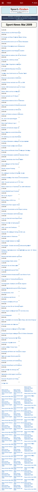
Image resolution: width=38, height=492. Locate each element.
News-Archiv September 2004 (28, 486)
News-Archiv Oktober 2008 (17, 438)
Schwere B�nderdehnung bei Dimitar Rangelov (14, 288)
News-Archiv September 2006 (28, 462)
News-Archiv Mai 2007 (7, 456)
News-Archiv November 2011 (6, 402)
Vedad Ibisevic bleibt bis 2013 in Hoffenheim (13, 100)
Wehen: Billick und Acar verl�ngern (11, 91)
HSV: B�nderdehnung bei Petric (10, 270)
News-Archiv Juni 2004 (30, 489)
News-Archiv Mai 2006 (7, 468)
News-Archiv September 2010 (28, 414)
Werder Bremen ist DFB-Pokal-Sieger (11, 32)
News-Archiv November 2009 (6, 426)
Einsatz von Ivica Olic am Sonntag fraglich (12, 306)
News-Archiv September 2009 (28, 426)
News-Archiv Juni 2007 (30, 453)
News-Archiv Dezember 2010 (28, 411)
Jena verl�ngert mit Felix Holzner (10, 164)
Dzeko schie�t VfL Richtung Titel (10, 369)
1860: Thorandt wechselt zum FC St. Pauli (12, 182)
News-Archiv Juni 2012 (30, 393)
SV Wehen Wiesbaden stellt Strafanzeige (12, 213)
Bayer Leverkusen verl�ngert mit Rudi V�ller (13, 329)
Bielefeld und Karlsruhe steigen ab (10, 127)
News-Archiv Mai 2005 (7, 480)
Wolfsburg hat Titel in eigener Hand (11, 204)
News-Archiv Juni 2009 (30, 429)
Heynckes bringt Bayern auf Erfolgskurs (12, 365)
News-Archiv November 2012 (6, 390)
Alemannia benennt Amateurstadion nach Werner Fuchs (16, 274)
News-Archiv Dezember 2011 (28, 399)
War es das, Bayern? (7, 195)
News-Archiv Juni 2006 (30, 465)
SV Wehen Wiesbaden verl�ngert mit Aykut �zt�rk (15, 141)
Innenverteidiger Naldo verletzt (9, 261)
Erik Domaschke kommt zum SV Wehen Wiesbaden (15, 41)
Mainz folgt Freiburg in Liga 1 (9, 123)
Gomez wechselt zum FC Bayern (10, 96)
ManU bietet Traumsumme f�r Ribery (11, 338)
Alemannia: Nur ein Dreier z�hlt (10, 265)
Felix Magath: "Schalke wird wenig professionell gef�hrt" (16, 245)
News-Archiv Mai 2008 (7, 444)
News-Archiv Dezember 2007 (28, 447)
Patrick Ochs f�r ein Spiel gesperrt (11, 223)
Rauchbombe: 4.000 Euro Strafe (10, 59)
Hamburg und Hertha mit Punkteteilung (12, 360)
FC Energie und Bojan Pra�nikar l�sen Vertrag (14, 37)
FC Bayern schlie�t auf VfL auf (10, 301)
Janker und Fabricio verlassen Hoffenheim (12, 114)
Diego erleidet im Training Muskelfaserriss (12, 279)
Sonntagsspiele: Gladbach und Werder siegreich (14, 283)
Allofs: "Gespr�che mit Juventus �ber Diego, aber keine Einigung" (19, 320)
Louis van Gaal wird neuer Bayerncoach (12, 218)
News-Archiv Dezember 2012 (28, 387)
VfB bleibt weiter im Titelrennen (10, 236)
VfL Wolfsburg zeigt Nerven (9, 297)
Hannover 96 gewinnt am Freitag (10, 378)
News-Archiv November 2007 (6, 450)
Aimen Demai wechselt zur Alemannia (11, 109)
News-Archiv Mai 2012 (7, 396)
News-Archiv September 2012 (28, 390)
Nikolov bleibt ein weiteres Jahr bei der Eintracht (14, 55)
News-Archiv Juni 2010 (30, 417)
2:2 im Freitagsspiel (7, 315)
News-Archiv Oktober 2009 (17, 426)
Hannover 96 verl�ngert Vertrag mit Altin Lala (13, 232)
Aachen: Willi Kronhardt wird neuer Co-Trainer (13, 87)
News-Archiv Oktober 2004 (17, 486)
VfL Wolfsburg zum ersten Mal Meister (11, 136)
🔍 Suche (34, 2)
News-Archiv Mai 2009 (7, 432)
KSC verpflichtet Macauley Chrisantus (11, 68)
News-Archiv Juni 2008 (30, 441)
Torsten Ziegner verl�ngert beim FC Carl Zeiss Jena (15, 310)
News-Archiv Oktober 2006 (17, 462)
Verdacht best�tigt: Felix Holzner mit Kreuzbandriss (15, 177)
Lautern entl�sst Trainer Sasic (9, 347)
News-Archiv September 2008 (28, 438)
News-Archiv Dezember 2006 (28, 459)
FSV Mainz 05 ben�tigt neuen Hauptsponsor (13, 46)
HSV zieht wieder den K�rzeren (10, 324)
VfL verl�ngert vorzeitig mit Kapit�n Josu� (13, 173)
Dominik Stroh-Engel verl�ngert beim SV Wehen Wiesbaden (17, 333)
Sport (21, 2)
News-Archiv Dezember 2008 (28, 435)
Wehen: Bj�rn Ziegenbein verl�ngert (11, 64)
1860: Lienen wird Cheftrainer (9, 227)
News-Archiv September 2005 (28, 474)
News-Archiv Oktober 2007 (17, 450)
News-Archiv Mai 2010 (7, 420)
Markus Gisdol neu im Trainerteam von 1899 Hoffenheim (16, 186)
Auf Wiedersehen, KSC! (8, 292)
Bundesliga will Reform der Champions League (14, 351)
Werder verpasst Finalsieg (8, 168)
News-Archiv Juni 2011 (30, 405)
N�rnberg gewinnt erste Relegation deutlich (13, 50)
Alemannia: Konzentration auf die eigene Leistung (14, 209)
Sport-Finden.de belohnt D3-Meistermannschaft (14, 105)
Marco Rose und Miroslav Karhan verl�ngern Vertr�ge (16, 150)
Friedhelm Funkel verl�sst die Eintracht (12, 145)
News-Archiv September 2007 (28, 450)
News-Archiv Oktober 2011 (17, 402)
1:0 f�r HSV (5, 383)
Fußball (9, 2)
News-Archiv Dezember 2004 (28, 483)
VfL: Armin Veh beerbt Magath (9, 118)
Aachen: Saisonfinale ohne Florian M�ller (12, 159)
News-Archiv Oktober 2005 (17, 474)
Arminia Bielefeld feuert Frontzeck (10, 191)
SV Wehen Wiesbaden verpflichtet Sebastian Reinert (15, 155)
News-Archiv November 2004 (6, 486)
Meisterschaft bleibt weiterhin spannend (12, 256)
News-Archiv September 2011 (28, 402)
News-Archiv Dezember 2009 (28, 423)
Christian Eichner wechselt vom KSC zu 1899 (13, 82)
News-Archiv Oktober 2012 (17, 390)
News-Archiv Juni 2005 (30, 477)
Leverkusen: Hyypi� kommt (9, 342)
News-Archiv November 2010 (6, 414)
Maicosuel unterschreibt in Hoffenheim (11, 78)
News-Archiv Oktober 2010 (17, 414)
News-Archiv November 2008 (6, 438)
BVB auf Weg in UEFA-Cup (9, 200)
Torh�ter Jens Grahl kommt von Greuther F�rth (14, 73)
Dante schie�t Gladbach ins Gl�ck (11, 241)
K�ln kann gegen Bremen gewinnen (11, 356)
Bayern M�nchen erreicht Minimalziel (11, 132)
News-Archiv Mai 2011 (7, 408)
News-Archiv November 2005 (6, 474)
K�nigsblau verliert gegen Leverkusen (11, 374)
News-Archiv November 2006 (6, 462)
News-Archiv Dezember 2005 (28, 471)
